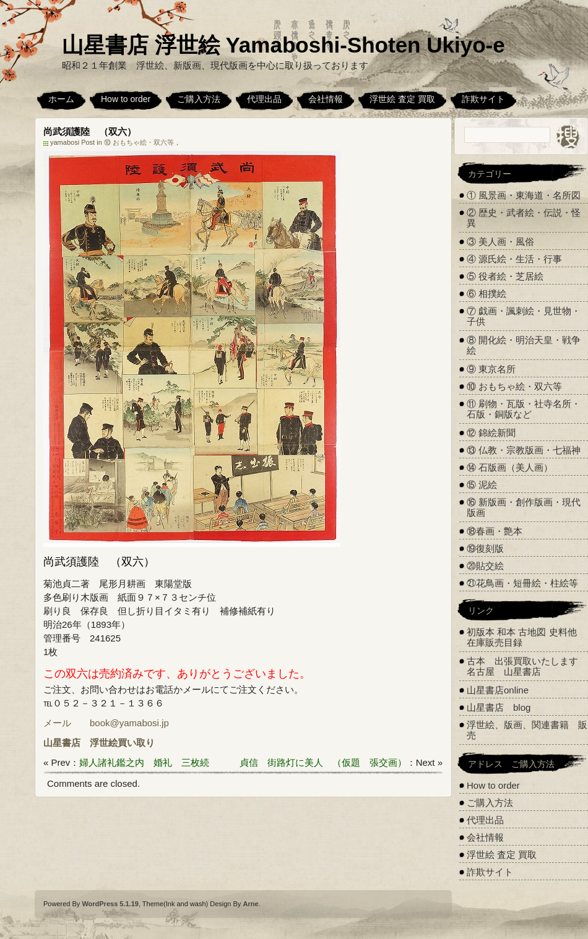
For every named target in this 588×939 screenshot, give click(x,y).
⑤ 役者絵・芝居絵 (505, 276)
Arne (250, 903)
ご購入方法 (198, 99)
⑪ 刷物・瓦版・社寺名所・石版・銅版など (524, 408)
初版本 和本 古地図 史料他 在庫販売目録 (522, 637)
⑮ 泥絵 (482, 484)
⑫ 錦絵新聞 (491, 432)
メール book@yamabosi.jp (106, 723)
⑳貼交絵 (485, 565)
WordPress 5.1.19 (110, 903)
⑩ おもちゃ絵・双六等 (139, 142)
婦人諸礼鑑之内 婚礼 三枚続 (144, 762)
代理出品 (264, 99)
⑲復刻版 (485, 548)
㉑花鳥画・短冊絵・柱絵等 (522, 583)
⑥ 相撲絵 (486, 293)
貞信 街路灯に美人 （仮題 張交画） (323, 762)
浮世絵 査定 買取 (402, 99)
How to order (125, 99)
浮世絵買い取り (122, 742)
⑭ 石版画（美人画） (510, 467)
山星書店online (498, 690)
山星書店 (61, 742)
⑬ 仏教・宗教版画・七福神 (524, 450)
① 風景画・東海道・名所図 (524, 195)
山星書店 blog (498, 707)
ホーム (61, 99)
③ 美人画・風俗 (500, 241)
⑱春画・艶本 (494, 531)
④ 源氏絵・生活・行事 (514, 259)
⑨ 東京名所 (491, 369)
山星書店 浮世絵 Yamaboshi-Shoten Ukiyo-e (283, 45)
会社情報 (325, 99)
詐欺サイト (483, 99)
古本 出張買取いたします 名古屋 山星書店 (527, 666)
